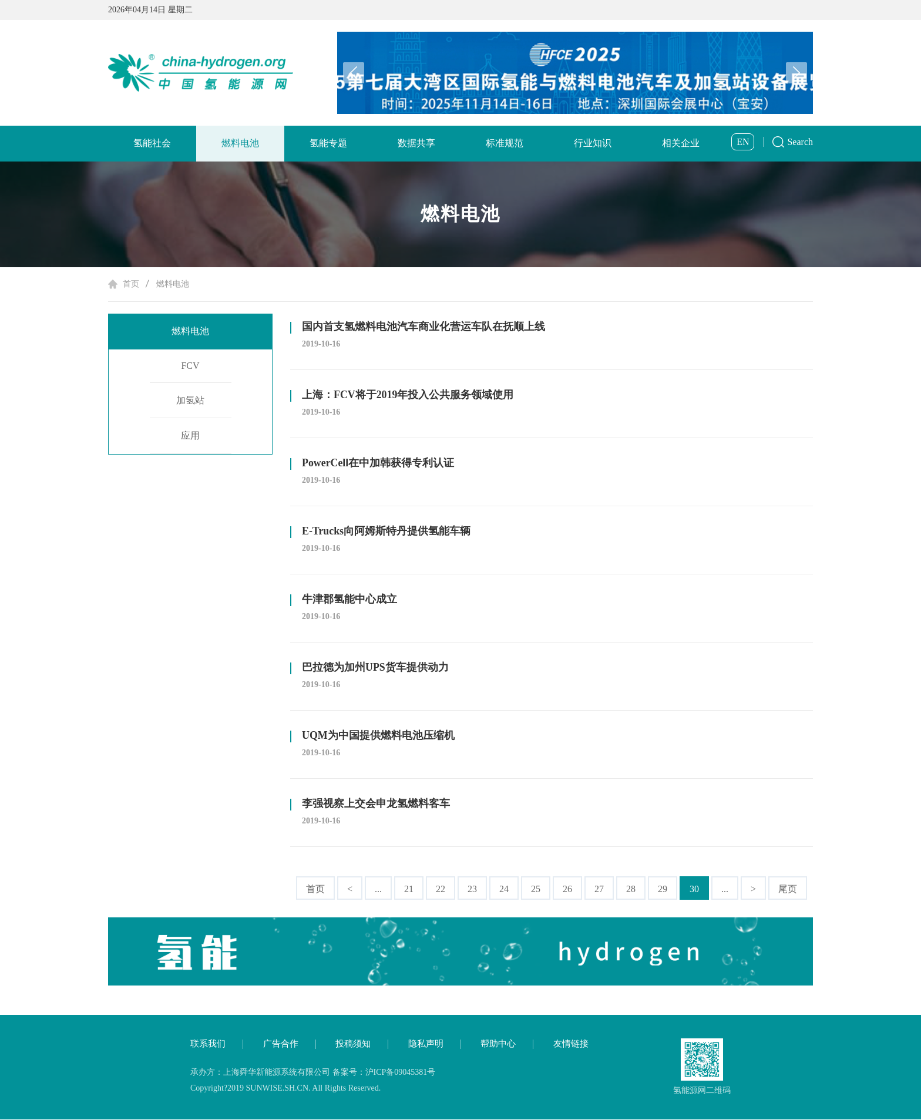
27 (599, 889)
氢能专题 (328, 143)
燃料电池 (240, 143)
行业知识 (592, 143)
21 (409, 889)
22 (440, 889)
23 (472, 889)
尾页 (787, 889)
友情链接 (571, 1044)
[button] (796, 72)
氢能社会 (152, 143)
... (378, 889)
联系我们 (208, 1044)
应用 (190, 437)
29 (662, 889)
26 (567, 889)
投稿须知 (353, 1044)
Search (800, 142)
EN (743, 142)
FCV (190, 367)
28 (631, 889)
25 (535, 889)
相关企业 (681, 143)
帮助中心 (498, 1044)
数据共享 (416, 143)
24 (504, 889)
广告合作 (280, 1044)
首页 (131, 284)
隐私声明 (425, 1044)
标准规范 (504, 143)
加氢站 (190, 401)
